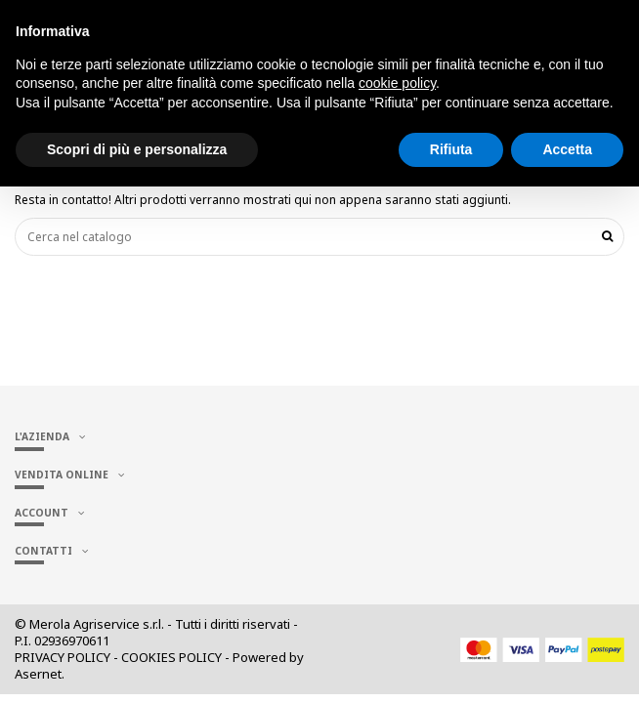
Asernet (38, 673)
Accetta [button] (567, 149)
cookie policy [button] (397, 83)
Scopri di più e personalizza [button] (137, 149)
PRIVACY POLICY (62, 657)
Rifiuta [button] (451, 149)
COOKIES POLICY (171, 657)
